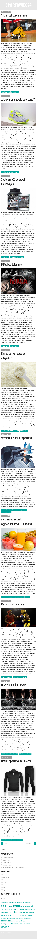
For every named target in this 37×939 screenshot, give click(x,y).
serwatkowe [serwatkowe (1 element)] (3, 918)
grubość (4, 839)
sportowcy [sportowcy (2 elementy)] (28, 918)
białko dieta (5, 257)
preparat (28, 753)
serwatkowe (23, 430)
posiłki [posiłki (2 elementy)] (32, 912)
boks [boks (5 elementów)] (3, 905)
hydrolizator (10, 430)
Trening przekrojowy (8, 865)
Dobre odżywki (7, 862)
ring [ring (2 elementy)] (26, 916)
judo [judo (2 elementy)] (32, 906)
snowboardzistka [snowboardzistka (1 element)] (16, 918)
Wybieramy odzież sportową (17, 437)
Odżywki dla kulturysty (13, 684)
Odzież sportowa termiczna (16, 761)
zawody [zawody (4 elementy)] (5, 926)
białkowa (4, 597)
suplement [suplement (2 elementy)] (14, 921)
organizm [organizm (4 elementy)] (21, 912)
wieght (27, 597)
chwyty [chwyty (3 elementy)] (9, 906)
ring (14, 677)
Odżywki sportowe (8, 857)
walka (16, 346)
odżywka (21, 753)
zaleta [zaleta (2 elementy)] (29, 924)
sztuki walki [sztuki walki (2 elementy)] (22, 921)
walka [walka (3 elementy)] (12, 923)
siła (3, 92)
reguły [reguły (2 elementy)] (22, 916)
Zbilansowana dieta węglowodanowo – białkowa (17, 521)
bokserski (9, 677)
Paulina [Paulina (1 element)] (28, 912)
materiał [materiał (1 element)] (6, 909)
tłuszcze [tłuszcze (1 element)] (8, 923)
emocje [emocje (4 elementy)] (16, 905)
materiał (4, 510)
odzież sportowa (21, 510)
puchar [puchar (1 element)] (18, 915)
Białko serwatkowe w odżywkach (13, 355)
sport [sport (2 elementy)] (22, 918)
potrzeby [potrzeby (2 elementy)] (4, 916)
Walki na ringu (7, 860)
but (3, 172)
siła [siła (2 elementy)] (8, 918)
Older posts (5, 843)
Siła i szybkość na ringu (14, 15)
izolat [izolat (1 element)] (29, 906)
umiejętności (15, 92)
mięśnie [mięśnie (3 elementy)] (12, 909)
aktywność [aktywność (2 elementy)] (4, 902)
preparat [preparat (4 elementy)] (12, 915)
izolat (17, 430)
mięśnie (15, 753)
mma (7, 346)
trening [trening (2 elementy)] (3, 924)
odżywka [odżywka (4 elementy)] (12, 912)
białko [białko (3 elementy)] (21, 902)
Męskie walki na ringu (13, 604)
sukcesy (7, 92)
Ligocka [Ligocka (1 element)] (2, 909)
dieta (4, 875)
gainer (10, 597)
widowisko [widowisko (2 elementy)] (18, 924)
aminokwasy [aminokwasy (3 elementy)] (14, 902)
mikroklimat (11, 510)
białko (4, 430)
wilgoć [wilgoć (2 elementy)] (25, 924)
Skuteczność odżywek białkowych (13, 181)
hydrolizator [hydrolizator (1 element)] (25, 906)
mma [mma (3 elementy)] (17, 909)
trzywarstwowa (6, 512)
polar (14, 839)
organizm (20, 257)
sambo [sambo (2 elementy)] (30, 916)
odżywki (5, 885)
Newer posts (31, 843)
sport (11, 346)
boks (3, 346)
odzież (10, 839)
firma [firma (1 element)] (21, 906)
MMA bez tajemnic (11, 264)
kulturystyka (6, 877)
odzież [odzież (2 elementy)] (28, 909)
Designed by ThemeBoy (6, 934)
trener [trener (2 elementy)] (28, 921)
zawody (24, 677)
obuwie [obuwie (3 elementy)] (23, 909)
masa (10, 753)
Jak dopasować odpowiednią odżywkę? (13, 867)
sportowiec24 (19, 5)
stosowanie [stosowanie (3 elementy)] (6, 921)
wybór (16, 172)
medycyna (13, 257)
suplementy (6, 890)
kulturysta (5, 753)
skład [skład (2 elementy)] (11, 918)
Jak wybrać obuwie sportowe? (18, 99)
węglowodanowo (19, 597)
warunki (19, 839)
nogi (6, 172)
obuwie (11, 172)
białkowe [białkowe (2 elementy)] (28, 902)
